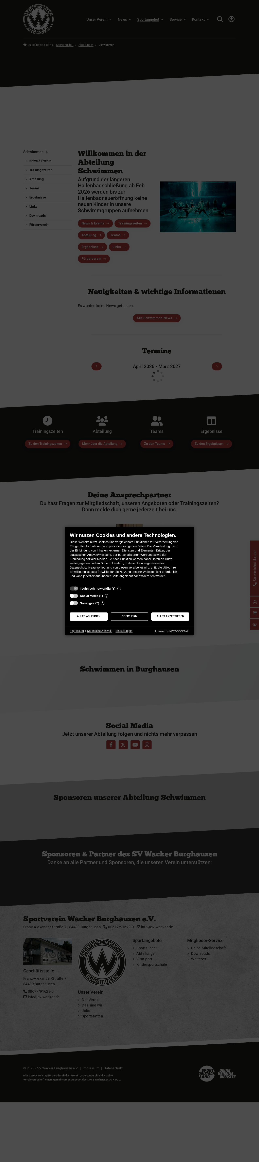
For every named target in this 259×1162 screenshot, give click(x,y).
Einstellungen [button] (124, 631)
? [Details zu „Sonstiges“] (102, 603)
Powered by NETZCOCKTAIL (172, 631)
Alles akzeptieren (170, 616)
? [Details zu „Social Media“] (106, 595)
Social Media (89, 596)
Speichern (129, 616)
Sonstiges (87, 603)
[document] (129, 558)
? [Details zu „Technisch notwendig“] (119, 588)
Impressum (77, 631)
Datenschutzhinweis (99, 631)
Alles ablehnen (89, 616)
